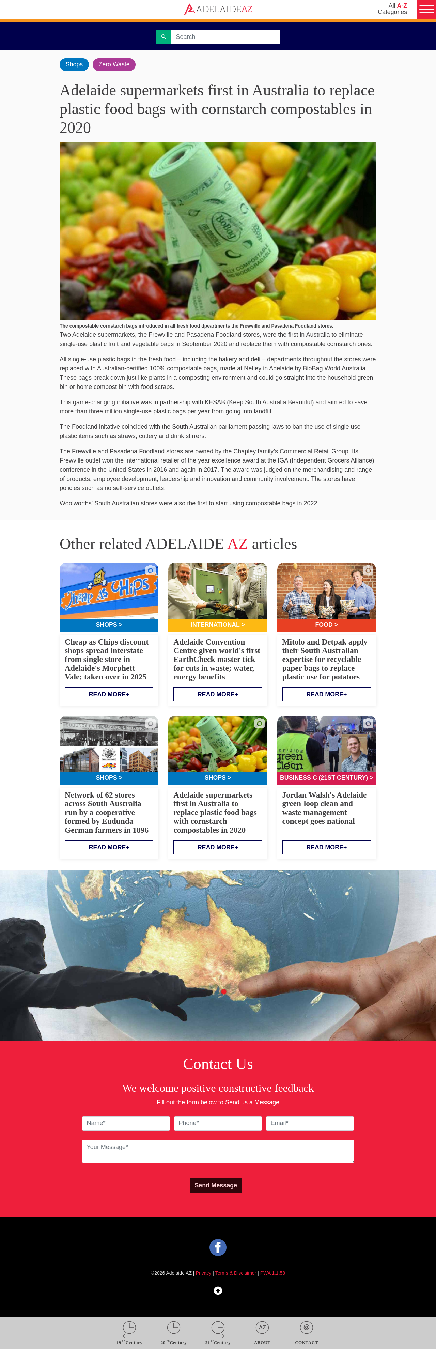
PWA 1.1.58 (272, 1273)
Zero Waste (114, 64)
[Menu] (426, 9)
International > (217, 625)
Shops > (109, 625)
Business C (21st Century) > (326, 778)
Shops (74, 64)
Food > (326, 625)
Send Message (215, 1185)
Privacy (204, 1273)
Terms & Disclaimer (235, 1273)
